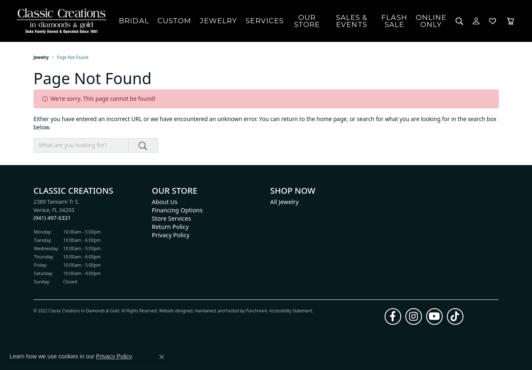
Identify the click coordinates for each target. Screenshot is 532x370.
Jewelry (219, 21)
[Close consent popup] (161, 356)
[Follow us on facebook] (393, 316)
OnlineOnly (431, 21)
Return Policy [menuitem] (170, 227)
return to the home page (314, 119)
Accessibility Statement (290, 310)
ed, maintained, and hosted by (216, 310)
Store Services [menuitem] (171, 218)
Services (264, 21)
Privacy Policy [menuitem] (171, 235)
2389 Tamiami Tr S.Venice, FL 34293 (57, 210)
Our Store (307, 21)
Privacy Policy (114, 356)
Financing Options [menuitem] (177, 210)
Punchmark (256, 310)
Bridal (134, 21)
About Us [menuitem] (165, 202)
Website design (173, 310)
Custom (174, 21)
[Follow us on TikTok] (455, 316)
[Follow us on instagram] (413, 316)
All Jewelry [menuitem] (284, 202)
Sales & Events (352, 21)
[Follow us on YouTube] (434, 316)
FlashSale (394, 21)
